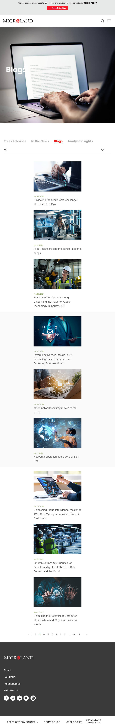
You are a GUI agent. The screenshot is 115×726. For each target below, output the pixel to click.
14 (74, 634)
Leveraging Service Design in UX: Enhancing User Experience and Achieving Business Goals (53, 359)
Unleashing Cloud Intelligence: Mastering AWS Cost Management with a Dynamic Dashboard (57, 514)
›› (86, 634)
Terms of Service (75, 715)
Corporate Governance (22, 722)
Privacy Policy (64, 715)
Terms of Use (52, 722)
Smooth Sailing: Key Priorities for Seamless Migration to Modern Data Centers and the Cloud (54, 567)
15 (79, 634)
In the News (40, 141)
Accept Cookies (58, 8)
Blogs (58, 141)
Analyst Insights (80, 141)
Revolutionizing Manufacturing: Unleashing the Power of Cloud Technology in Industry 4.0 (52, 302)
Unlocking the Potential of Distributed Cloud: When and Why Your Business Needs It (55, 620)
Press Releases (15, 141)
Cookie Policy (90, 3)
